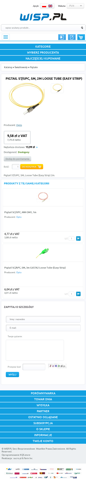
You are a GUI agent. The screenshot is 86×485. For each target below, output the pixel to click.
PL (44, 5)
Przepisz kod (14, 366)
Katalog (8, 67)
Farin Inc (28, 458)
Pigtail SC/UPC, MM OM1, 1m (20, 212)
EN (50, 5)
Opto (19, 125)
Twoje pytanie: (15, 336)
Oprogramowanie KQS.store (16, 454)
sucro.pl (17, 458)
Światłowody (21, 67)
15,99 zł (30, 147)
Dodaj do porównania (17, 158)
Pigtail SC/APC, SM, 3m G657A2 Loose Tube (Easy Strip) (35, 267)
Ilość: (6, 166)
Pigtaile (34, 67)
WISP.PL (43, 17)
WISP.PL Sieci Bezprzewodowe (19, 448)
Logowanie (62, 37)
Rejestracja (72, 37)
